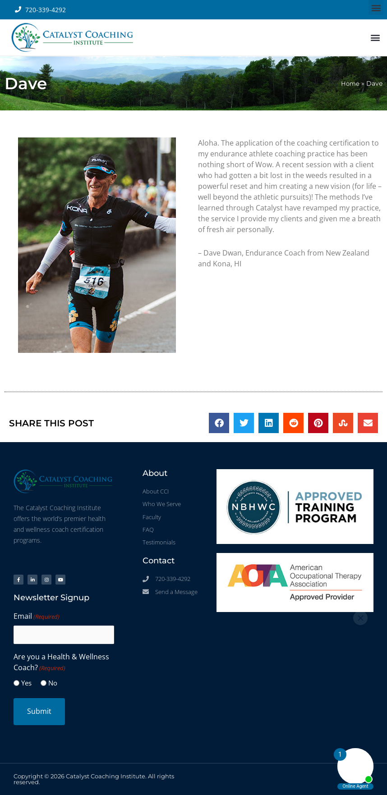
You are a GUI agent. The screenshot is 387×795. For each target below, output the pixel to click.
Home (349, 83)
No (52, 682)
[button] (376, 7)
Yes (26, 682)
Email (37, 616)
